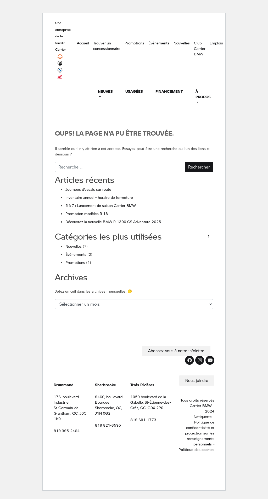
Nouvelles (182, 42)
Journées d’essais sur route (88, 189)
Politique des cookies (196, 449)
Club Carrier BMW (199, 48)
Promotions (134, 42)
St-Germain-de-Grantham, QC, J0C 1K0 (70, 413)
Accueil (83, 42)
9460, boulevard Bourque (108, 399)
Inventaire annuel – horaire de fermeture (99, 197)
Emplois (216, 42)
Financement (169, 91)
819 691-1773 (143, 419)
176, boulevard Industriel (66, 399)
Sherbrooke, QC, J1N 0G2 (108, 410)
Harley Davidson (60, 56)
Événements (158, 42)
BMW (60, 70)
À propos (203, 94)
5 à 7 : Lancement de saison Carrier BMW (100, 205)
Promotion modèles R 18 (86, 213)
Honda (60, 76)
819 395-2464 (67, 430)
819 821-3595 (108, 425)
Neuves (105, 91)
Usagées (134, 91)
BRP (60, 63)
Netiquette (203, 416)
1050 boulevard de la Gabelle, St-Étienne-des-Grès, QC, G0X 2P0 (150, 402)
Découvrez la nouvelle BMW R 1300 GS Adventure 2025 (113, 221)
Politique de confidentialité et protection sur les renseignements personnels (199, 432)
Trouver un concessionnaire (106, 45)
